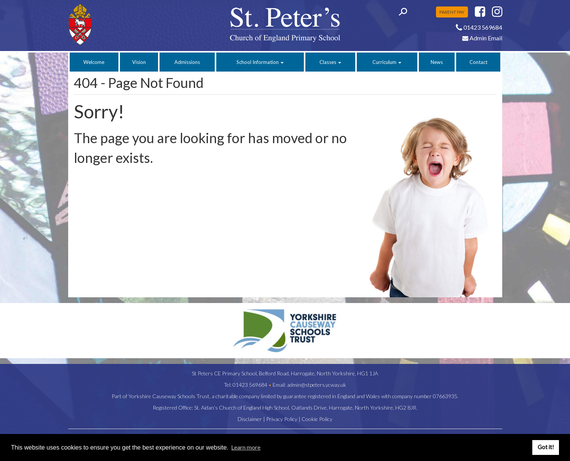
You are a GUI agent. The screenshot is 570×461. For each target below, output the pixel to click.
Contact (478, 62)
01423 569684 (250, 384)
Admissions (187, 62)
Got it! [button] (546, 447)
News (437, 62)
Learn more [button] (245, 447)
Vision (139, 62)
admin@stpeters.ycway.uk (316, 384)
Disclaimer (250, 419)
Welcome (93, 62)
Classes (330, 62)
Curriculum (386, 62)
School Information (260, 62)
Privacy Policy (281, 419)
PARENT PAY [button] (452, 12)
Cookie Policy (317, 419)
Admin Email (482, 37)
